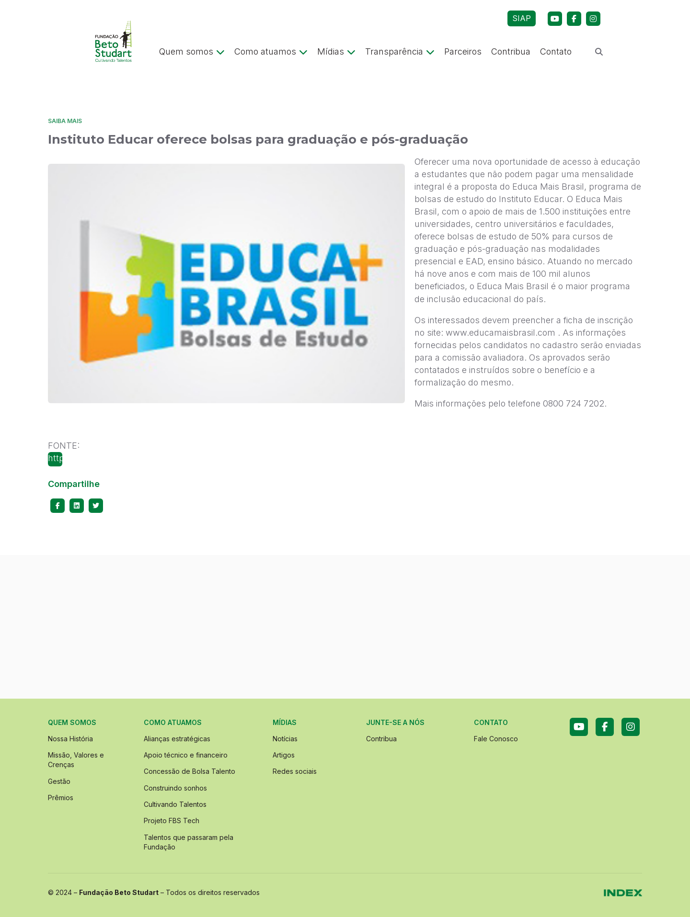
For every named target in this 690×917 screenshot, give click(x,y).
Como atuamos (271, 51)
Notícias (285, 739)
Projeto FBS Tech (171, 820)
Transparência (400, 51)
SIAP (521, 18)
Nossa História (70, 739)
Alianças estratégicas (177, 739)
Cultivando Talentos (175, 804)
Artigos (284, 755)
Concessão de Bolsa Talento (189, 771)
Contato (556, 51)
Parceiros (463, 51)
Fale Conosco (496, 739)
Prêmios (60, 797)
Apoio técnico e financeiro (186, 755)
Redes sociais (295, 771)
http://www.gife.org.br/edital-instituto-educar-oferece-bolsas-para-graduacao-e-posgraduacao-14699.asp (55, 459)
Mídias (336, 51)
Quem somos (192, 51)
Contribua (510, 51)
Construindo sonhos (175, 788)
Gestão (59, 781)
